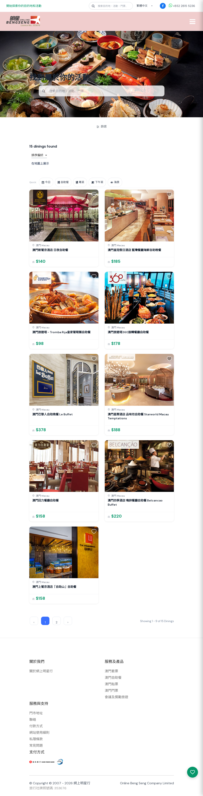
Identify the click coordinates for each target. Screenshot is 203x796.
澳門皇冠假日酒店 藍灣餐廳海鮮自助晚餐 (134, 250)
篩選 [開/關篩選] (102, 126)
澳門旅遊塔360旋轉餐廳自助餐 (128, 332)
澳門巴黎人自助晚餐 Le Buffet (52, 414)
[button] (94, 194)
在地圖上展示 (40, 163)
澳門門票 (111, 690)
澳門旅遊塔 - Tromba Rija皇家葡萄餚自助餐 (61, 332)
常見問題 (36, 745)
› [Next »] (67, 622)
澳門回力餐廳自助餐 (45, 500)
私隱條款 (36, 739)
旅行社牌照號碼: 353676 (47, 788)
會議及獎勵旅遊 (116, 697)
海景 (114, 182)
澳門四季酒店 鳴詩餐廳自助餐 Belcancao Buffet (135, 502)
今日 (46, 182)
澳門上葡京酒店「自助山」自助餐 (54, 587)
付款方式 (36, 726)
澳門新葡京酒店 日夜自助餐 (50, 250)
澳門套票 (111, 671)
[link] (63, 228)
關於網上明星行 (41, 671)
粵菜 (80, 182)
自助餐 (63, 182)
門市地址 (36, 713)
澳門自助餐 (113, 677)
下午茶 (97, 182)
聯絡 (32, 719)
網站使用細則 (39, 732)
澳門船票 (111, 684)
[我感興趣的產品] (192, 772)
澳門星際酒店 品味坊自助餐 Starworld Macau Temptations (138, 416)
